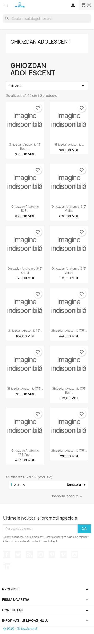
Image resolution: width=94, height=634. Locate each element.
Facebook (7, 554)
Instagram (74, 554)
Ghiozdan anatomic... (69, 144)
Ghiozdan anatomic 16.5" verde (69, 271)
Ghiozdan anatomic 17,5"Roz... (25, 453)
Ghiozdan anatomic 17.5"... (69, 450)
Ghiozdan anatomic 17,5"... (69, 331)
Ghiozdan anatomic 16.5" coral (25, 271)
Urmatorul (77, 484)
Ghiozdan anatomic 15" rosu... (25, 147)
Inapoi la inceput (67, 496)
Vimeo (63, 554)
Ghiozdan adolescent (40, 41)
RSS (29, 554)
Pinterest (52, 554)
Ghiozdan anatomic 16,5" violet (69, 209)
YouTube (40, 554)
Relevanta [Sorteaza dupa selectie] (47, 85)
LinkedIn (7, 566)
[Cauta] (47, 18)
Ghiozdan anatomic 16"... (25, 331)
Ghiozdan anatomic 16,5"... (25, 209)
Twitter (18, 554)
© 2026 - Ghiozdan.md (20, 628)
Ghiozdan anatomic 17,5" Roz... (69, 391)
